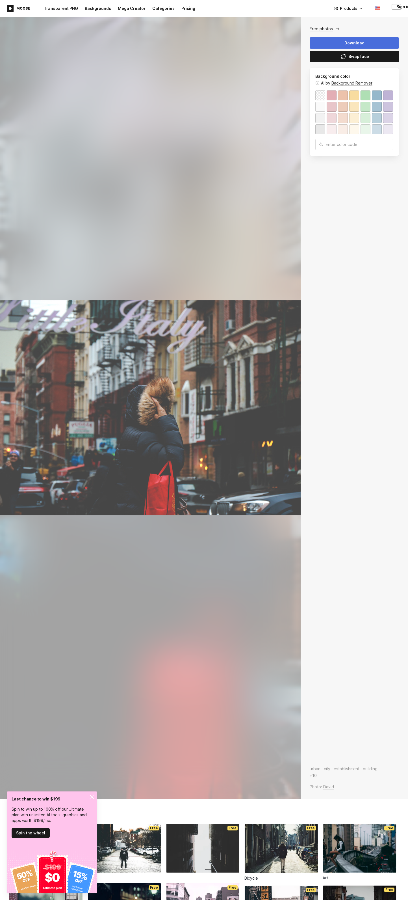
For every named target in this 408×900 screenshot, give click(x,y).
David (328, 786)
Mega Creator (132, 8)
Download (354, 42)
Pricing (188, 8)
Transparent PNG (61, 8)
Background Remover (351, 83)
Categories (163, 8)
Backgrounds (98, 8)
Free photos (321, 28)
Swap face (354, 56)
